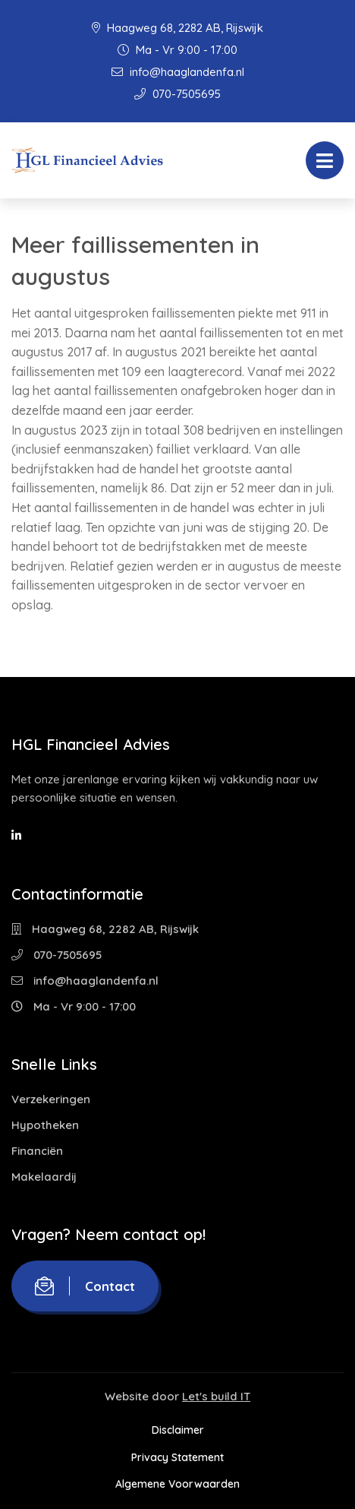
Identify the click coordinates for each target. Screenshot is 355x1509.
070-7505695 (177, 94)
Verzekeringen (50, 1099)
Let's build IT (216, 1396)
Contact (85, 1285)
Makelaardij (44, 1176)
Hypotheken (45, 1125)
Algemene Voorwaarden (177, 1484)
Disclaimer (178, 1430)
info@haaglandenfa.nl (178, 72)
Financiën (37, 1151)
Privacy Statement (177, 1457)
